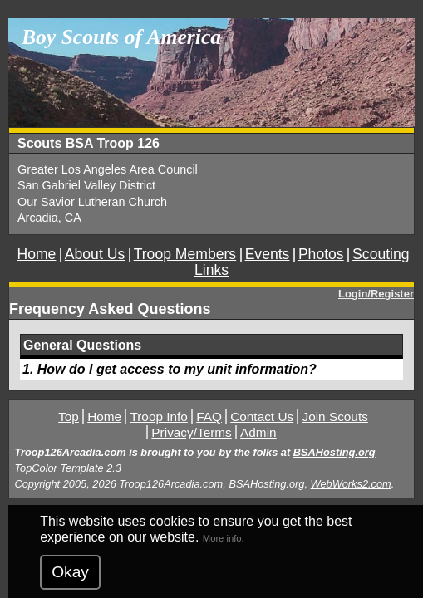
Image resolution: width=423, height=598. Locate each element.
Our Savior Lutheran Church (92, 201)
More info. (223, 538)
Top (68, 416)
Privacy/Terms (191, 432)
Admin (258, 432)
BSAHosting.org (334, 452)
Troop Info (158, 416)
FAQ (209, 416)
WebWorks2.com (351, 484)
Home (36, 254)
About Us (95, 254)
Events (267, 254)
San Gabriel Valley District (86, 185)
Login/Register (376, 293)
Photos (321, 254)
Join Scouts (334, 416)
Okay (70, 572)
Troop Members (185, 254)
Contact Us (261, 416)
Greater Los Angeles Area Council (107, 169)
